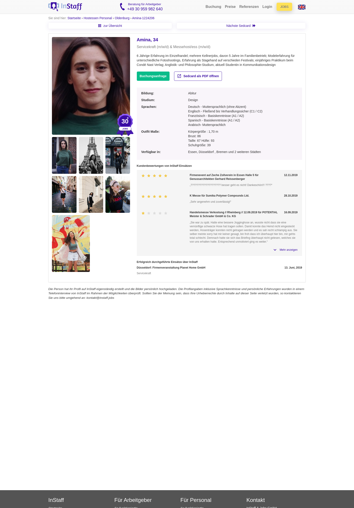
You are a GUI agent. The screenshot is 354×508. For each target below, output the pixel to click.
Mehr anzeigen (289, 249)
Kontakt (256, 500)
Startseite (74, 18)
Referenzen (249, 7)
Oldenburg (122, 18)
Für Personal (195, 500)
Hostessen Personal (98, 18)
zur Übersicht (110, 26)
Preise (230, 7)
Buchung (213, 7)
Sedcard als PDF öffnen (198, 76)
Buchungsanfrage (153, 76)
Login (267, 7)
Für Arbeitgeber (133, 500)
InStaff (56, 500)
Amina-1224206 (143, 18)
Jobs (284, 7)
